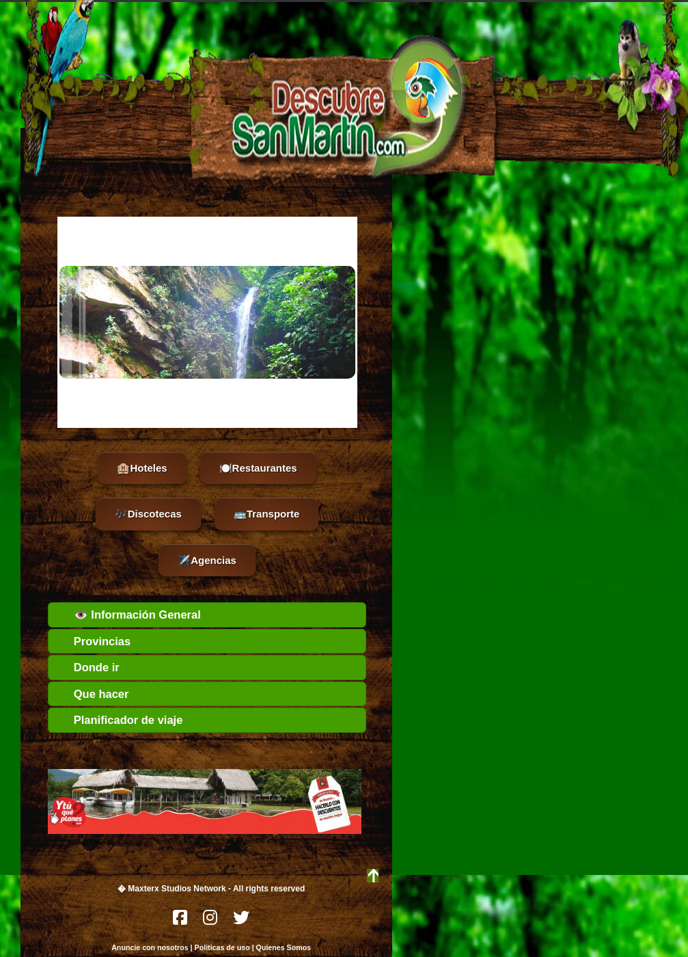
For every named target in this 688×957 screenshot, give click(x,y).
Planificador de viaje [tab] (119, 720)
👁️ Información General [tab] (128, 614)
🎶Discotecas (148, 514)
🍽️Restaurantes (258, 468)
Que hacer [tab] (92, 694)
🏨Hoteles (142, 468)
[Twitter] (241, 921)
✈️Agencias (207, 560)
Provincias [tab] (93, 641)
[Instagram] (211, 921)
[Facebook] (181, 921)
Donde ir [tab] (87, 667)
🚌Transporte (267, 514)
